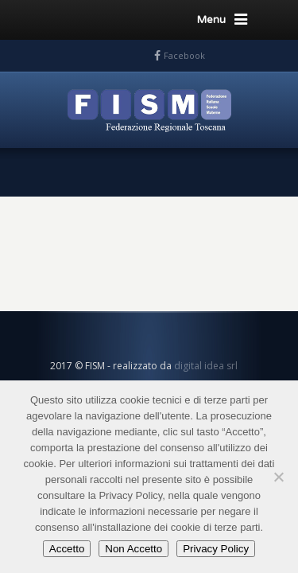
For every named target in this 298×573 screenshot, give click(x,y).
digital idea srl (206, 365)
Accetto (66, 549)
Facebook (184, 55)
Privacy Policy (216, 549)
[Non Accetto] (278, 477)
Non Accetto (133, 549)
